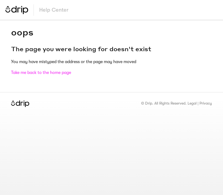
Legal (192, 103)
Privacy (205, 103)
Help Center (53, 10)
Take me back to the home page (41, 72)
